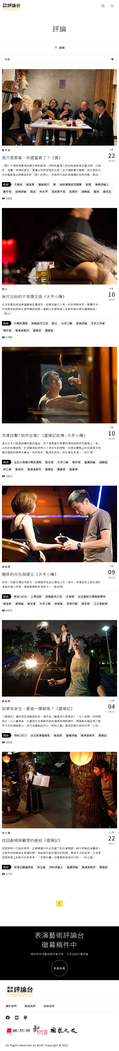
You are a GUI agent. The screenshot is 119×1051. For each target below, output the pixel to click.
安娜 (88, 184)
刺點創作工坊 (40, 323)
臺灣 (96, 191)
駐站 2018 (20, 596)
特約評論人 (56, 867)
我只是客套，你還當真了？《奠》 (32, 157)
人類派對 (36, 596)
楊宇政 (7, 330)
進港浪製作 (22, 330)
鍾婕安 (49, 330)
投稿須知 (49, 1006)
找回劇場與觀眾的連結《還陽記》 (32, 840)
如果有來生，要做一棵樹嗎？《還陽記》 (38, 708)
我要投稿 (59, 968)
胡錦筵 (85, 191)
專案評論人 (102, 184)
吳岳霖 (30, 184)
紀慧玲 (73, 191)
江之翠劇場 (100, 604)
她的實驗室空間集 (71, 184)
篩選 (59, 48)
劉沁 (5, 289)
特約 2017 (20, 735)
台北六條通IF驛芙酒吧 (27, 462)
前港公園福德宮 (23, 867)
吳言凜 (49, 462)
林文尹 (44, 191)
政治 (33, 191)
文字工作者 (98, 323)
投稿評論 (20, 191)
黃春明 (73, 469)
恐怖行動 (72, 604)
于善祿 (18, 184)
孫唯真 (58, 604)
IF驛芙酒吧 (21, 323)
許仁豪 (7, 469)
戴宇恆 (6, 150)
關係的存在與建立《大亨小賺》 (30, 574)
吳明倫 (19, 604)
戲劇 (6, 184)
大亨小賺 (66, 323)
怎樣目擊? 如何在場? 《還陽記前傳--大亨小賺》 (44, 435)
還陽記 (37, 330)
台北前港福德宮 (40, 735)
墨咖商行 (43, 184)
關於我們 (11, 1006)
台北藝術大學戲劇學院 (92, 596)
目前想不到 (58, 191)
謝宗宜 (107, 191)
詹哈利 (19, 469)
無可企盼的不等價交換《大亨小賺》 (34, 296)
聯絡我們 (30, 1006)
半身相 (70, 596)
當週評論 (89, 462)
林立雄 (6, 832)
